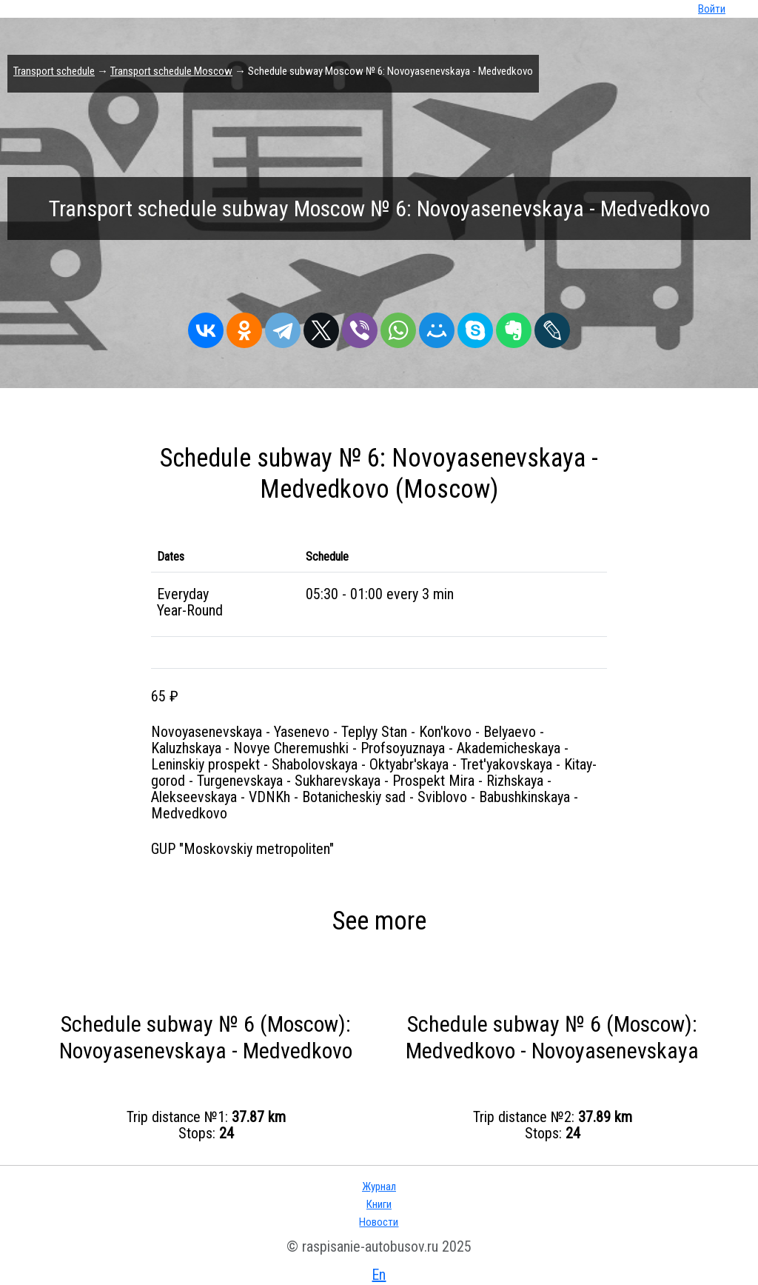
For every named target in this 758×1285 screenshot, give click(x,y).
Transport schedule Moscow (171, 71)
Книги (379, 1204)
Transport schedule (54, 71)
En (379, 1275)
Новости (378, 1222)
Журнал (379, 1186)
